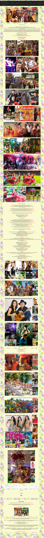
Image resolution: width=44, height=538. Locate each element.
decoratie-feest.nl (27, 225)
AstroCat (21, 533)
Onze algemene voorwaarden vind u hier (21, 531)
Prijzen (26, 3)
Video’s (34, 3)
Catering (22, 3)
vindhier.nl (21, 493)
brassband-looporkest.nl (23, 257)
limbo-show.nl (33, 210)
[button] (10, 487)
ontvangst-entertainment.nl (30, 208)
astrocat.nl (23, 506)
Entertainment (17, 3)
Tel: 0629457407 (12, 3)
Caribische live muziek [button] (40, 3)
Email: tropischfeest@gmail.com (5, 3)
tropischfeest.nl (25, 34)
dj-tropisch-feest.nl (30, 213)
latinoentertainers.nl (29, 223)
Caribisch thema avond (4, 1)
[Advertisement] (22, 536)
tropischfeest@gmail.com (22, 351)
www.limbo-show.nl (32, 222)
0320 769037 (22, 38)
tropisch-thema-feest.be (30, 226)
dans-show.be (31, 209)
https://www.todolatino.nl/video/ (27, 35)
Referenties (30, 3)
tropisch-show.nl (26, 33)
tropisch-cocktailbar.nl (22, 247)
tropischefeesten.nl (25, 243)
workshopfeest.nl (29, 221)
